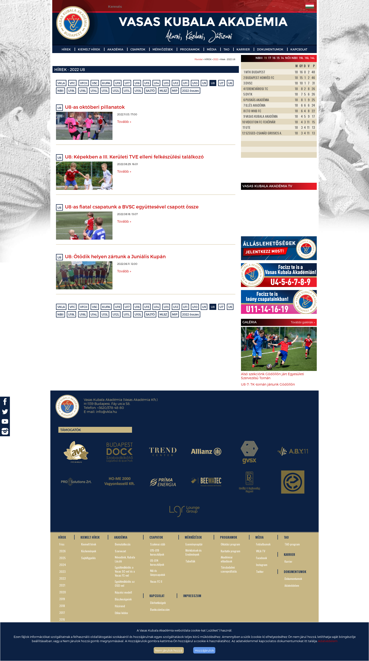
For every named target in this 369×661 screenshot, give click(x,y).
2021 (62, 585)
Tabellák (190, 561)
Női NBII (291, 57)
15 (278, 57)
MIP (174, 90)
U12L (116, 90)
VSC (94, 83)
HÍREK (66, 49)
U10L (138, 90)
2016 (62, 619)
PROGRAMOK (190, 49)
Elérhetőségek (158, 603)
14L (312, 57)
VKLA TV (260, 551)
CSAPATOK (137, 49)
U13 (166, 83)
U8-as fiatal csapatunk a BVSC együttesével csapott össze (132, 206)
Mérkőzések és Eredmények (193, 552)
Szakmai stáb (157, 544)
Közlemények (88, 551)
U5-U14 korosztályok (157, 562)
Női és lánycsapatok (157, 573)
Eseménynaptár (194, 544)
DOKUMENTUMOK (270, 49)
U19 (117, 83)
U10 (194, 83)
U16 (137, 83)
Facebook (261, 558)
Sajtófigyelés (88, 558)
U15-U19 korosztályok (157, 552)
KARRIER (243, 49)
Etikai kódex (121, 613)
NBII (60, 90)
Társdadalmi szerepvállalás (229, 569)
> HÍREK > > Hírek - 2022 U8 (215, 59)
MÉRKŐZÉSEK (162, 49)
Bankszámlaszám (160, 609)
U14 (156, 83)
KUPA (106, 83)
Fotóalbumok (263, 544)
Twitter (260, 572)
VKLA (61, 83)
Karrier (288, 561)
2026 (62, 551)
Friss (61, 544)
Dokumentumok (293, 579)
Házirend (120, 606)
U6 (230, 83)
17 (269, 57)
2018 (62, 606)
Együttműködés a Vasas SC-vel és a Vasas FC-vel (125, 571)
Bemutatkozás (123, 544)
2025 (62, 558)
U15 (146, 83)
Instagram (261, 565)
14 (282, 57)
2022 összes (190, 90)
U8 (213, 83)
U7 (221, 83)
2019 (62, 599)
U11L (127, 90)
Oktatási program (230, 544)
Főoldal (199, 59)
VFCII (83, 83)
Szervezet (120, 551)
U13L (105, 90)
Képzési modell (123, 592)
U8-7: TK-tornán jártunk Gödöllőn (268, 384)
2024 (62, 565)
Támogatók (70, 430)
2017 (62, 613)
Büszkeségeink (123, 599)
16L (307, 57)
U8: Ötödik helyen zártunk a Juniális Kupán (115, 256)
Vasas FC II (156, 581)
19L (301, 57)
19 (265, 57)
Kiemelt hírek (88, 544)
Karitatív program (230, 551)
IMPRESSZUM (192, 595)
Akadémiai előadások (227, 559)
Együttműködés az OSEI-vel (125, 583)
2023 (62, 572)
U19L (71, 90)
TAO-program (292, 544)
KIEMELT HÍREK (89, 49)
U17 (127, 83)
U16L (83, 90)
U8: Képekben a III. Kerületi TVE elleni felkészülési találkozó (134, 156)
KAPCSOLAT (298, 49)
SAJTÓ (150, 90)
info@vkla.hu (106, 412)
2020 (62, 592)
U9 (204, 83)
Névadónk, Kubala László (125, 559)
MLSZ (163, 90)
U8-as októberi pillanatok (95, 107)
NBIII (259, 57)
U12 (175, 83)
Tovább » (124, 122)
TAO (226, 49)
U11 (185, 83)
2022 (215, 59)
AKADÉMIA (115, 49)
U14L (94, 90)
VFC (72, 83)
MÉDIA (212, 49)
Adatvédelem (327, 641)
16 (274, 57)
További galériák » (303, 322)
